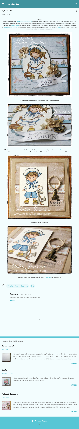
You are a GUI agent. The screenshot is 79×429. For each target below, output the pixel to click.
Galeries (44, 425)
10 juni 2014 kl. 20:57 (25, 294)
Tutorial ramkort (8, 346)
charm (59, 27)
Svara (12, 300)
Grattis (4, 370)
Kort (32, 286)
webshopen (48, 277)
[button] (76, 11)
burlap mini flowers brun (10, 27)
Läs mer (74, 364)
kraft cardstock (15, 25)
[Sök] (76, 4)
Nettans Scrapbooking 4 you (24, 21)
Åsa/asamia (14, 294)
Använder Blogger (39, 421)
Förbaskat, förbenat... (10, 394)
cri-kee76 (13, 4)
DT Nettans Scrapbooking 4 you (17, 286)
